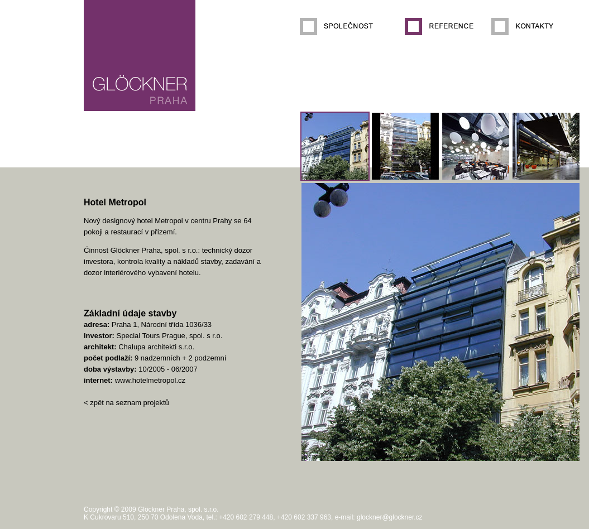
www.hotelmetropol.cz (150, 380)
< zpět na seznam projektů (126, 402)
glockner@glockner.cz (390, 517)
